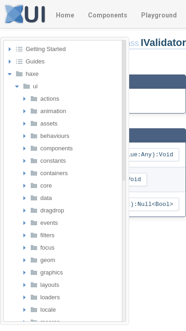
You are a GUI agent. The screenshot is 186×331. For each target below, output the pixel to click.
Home (65, 15)
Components (107, 15)
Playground (159, 15)
